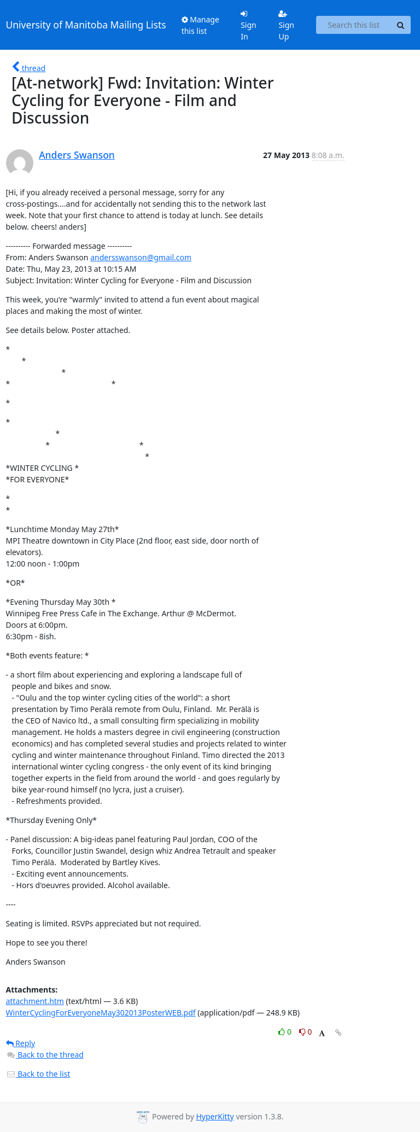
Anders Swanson (77, 154)
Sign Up (286, 26)
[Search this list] (353, 25)
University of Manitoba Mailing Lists (86, 24)
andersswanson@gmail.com (140, 257)
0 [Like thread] (285, 1031)
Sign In (248, 26)
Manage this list (200, 25)
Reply (21, 1043)
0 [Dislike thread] (305, 1031)
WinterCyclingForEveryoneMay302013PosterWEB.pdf (101, 1012)
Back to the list (38, 1074)
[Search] (401, 25)
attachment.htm (35, 1001)
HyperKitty (215, 1116)
